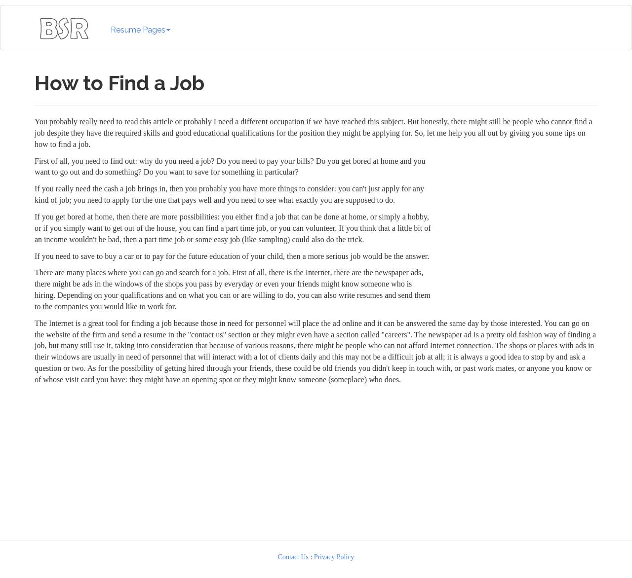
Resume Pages (140, 30)
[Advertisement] (316, 460)
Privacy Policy (334, 557)
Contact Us (293, 557)
